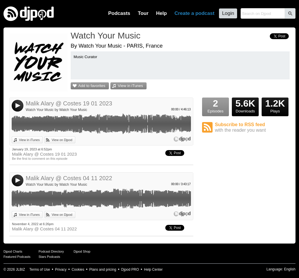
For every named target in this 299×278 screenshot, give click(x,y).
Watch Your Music (105, 35)
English (289, 269)
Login (228, 13)
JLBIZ (20, 269)
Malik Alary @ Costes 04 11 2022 (69, 178)
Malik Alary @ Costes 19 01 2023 (69, 103)
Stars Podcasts (49, 256)
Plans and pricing (102, 269)
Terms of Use (39, 269)
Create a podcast (194, 13)
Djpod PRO (130, 269)
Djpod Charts (13, 251)
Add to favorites (91, 86)
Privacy (61, 269)
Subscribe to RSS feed (252, 127)
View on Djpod (62, 140)
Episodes (215, 105)
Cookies (78, 269)
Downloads (245, 105)
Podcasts (119, 13)
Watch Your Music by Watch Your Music (56, 110)
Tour (143, 13)
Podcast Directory (51, 251)
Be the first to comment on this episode (39, 158)
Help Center (153, 269)
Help (161, 13)
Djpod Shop (82, 251)
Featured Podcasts (17, 256)
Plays (275, 105)
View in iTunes (130, 86)
